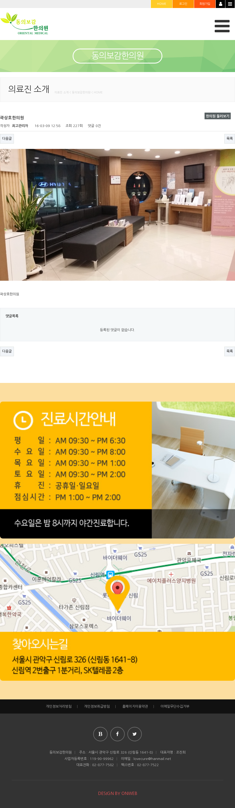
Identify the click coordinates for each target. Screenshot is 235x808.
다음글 (7, 138)
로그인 (183, 3)
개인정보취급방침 (97, 706)
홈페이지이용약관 (135, 706)
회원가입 (204, 3)
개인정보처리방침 (59, 706)
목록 (229, 138)
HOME (161, 3)
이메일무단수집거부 (174, 706)
